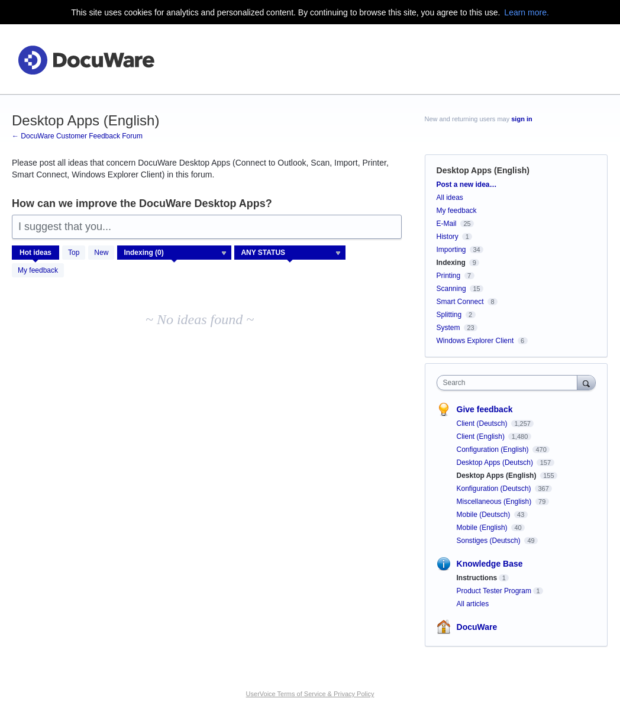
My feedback (38, 270)
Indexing (451, 262)
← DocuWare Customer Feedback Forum (77, 136)
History (447, 236)
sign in (521, 118)
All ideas (450, 197)
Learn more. (526, 12)
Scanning (451, 288)
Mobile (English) (483, 527)
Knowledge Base (490, 563)
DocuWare (477, 627)
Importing (451, 249)
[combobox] (510, 383)
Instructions (477, 578)
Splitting (449, 315)
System (448, 328)
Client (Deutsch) (483, 423)
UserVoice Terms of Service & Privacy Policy (310, 693)
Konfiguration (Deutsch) (495, 488)
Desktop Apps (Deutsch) (496, 462)
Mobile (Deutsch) (484, 514)
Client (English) (482, 436)
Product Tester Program (494, 591)
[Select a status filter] (290, 253)
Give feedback (485, 409)
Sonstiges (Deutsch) (489, 540)
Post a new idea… (467, 184)
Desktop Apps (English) (497, 475)
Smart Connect (460, 302)
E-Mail (447, 223)
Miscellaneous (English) (495, 501)
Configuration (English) (494, 449)
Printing (449, 275)
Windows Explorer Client (475, 341)
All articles (473, 604)
